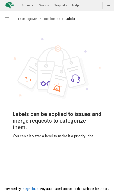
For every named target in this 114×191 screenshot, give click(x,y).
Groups (44, 5)
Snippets (60, 5)
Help (75, 5)
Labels (70, 19)
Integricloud (30, 189)
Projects (28, 5)
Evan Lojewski (28, 19)
